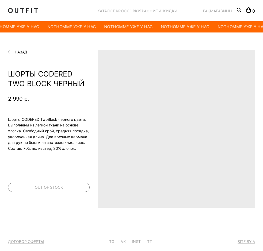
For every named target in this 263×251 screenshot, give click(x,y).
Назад (21, 52)
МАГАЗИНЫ (221, 11)
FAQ (207, 11)
